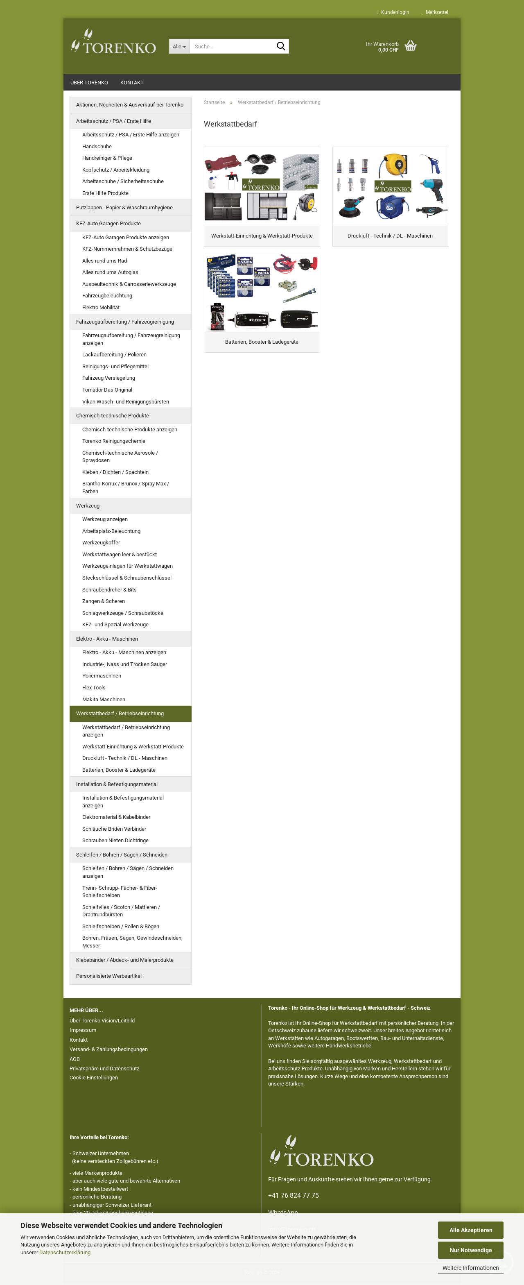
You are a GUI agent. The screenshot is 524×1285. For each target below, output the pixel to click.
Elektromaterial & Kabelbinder (116, 819)
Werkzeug (87, 507)
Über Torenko (89, 82)
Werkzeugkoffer (101, 544)
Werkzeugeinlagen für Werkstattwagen (127, 567)
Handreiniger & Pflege (107, 159)
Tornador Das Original (107, 391)
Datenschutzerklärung (64, 1252)
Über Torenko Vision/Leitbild (102, 1022)
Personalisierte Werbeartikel (109, 978)
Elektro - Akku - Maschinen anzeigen (124, 654)
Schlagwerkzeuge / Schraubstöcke (122, 615)
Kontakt (132, 82)
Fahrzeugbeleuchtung (107, 297)
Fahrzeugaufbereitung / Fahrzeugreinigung (125, 323)
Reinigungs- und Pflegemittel (115, 368)
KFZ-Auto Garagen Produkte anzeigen (125, 239)
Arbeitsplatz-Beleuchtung (111, 533)
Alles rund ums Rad (104, 262)
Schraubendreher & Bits (109, 591)
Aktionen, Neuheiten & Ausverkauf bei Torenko (129, 106)
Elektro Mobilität (101, 309)
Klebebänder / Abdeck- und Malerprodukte (125, 962)
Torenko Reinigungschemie (113, 443)
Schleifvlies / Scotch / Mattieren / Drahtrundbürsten (121, 913)
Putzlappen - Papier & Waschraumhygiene (124, 209)
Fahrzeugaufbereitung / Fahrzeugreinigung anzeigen (131, 341)
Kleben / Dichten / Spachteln (115, 474)
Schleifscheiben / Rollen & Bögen (120, 928)
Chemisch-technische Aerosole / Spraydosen (120, 458)
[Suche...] (179, 46)
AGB (75, 1061)
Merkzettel (435, 12)
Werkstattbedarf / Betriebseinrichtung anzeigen (126, 733)
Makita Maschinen (103, 701)
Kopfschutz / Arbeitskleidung (115, 171)
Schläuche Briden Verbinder (114, 830)
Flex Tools (94, 689)
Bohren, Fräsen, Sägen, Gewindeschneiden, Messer (132, 943)
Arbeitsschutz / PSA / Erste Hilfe (113, 123)
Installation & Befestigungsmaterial (117, 786)
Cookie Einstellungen (94, 1079)
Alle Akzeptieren (470, 1230)
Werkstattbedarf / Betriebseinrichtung (120, 715)
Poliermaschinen (101, 677)
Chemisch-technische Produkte (112, 417)
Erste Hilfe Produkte (105, 195)
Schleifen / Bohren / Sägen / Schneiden (121, 856)
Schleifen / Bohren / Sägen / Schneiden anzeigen (128, 874)
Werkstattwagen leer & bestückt (119, 556)
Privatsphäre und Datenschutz (104, 1070)
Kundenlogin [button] (393, 12)
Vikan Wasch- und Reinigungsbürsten (125, 403)
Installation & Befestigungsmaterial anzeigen (123, 803)
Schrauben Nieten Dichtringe (115, 842)
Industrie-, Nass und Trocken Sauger (124, 666)
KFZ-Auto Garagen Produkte (108, 225)
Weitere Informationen (471, 1268)
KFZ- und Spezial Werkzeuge (115, 626)
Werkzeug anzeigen (105, 521)
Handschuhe (97, 148)
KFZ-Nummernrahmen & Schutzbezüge (127, 250)
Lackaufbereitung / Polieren (114, 356)
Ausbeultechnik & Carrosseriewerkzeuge (129, 286)
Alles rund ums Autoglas (110, 274)
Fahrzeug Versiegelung (108, 379)
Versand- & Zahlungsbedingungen (109, 1051)
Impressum (83, 1032)
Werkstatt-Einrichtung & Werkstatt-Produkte (133, 748)
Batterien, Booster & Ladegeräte (119, 771)
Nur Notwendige (471, 1250)
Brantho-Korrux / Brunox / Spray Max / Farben (125, 489)
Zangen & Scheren (103, 603)
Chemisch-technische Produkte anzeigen (129, 431)
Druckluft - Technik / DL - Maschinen (124, 760)
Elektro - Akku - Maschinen (107, 640)
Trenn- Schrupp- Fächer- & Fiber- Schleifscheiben (119, 893)
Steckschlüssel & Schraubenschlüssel (127, 579)
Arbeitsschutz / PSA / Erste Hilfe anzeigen (130, 136)
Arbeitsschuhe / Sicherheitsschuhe (123, 183)
